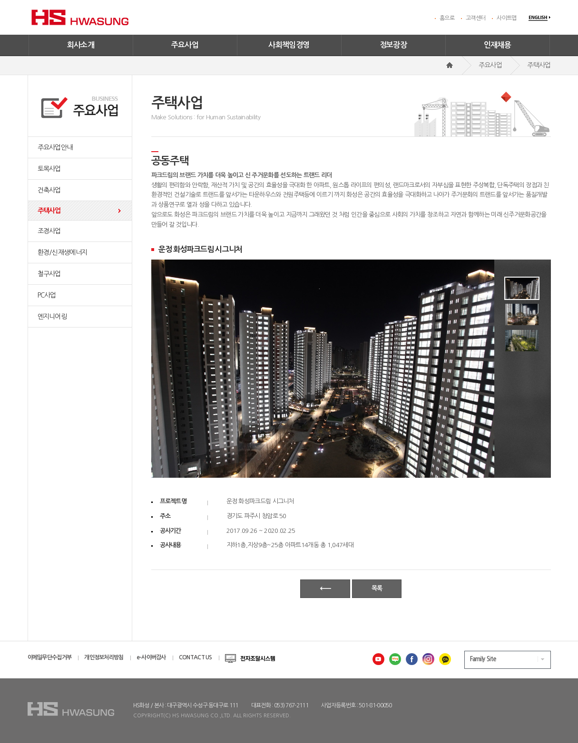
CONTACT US (195, 657)
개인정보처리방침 (103, 657)
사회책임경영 (288, 44)
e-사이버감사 (151, 657)
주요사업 (185, 44)
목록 (377, 588)
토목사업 (49, 168)
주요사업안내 (55, 147)
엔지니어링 (52, 316)
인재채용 (497, 44)
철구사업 (49, 273)
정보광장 (393, 44)
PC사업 (47, 295)
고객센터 (475, 18)
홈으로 (447, 18)
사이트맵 (506, 18)
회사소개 (81, 44)
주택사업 (49, 210)
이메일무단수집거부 (50, 657)
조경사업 (49, 231)
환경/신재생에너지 (63, 252)
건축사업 (49, 190)
